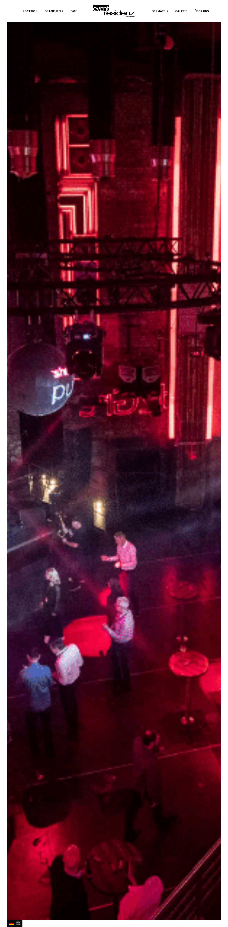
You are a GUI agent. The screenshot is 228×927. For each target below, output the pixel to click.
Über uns (202, 11)
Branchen (53, 11)
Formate (158, 11)
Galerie (181, 11)
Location (30, 11)
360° (74, 11)
